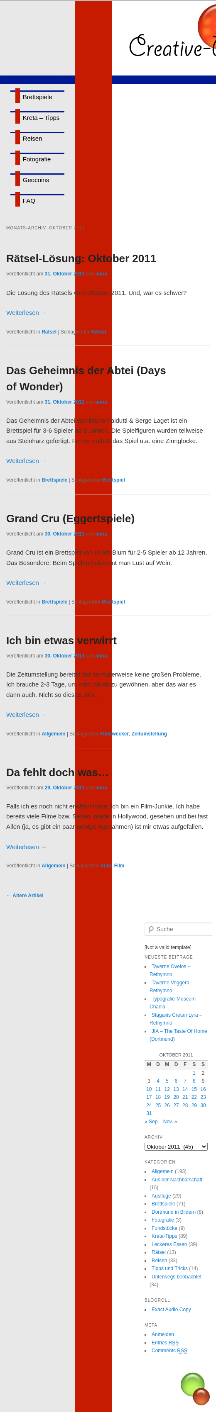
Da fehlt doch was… (57, 772)
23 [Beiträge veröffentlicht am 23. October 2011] (203, 1097)
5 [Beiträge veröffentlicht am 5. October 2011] (167, 1081)
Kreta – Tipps (41, 117)
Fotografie (37, 159)
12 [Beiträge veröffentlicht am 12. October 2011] (167, 1089)
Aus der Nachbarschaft (177, 1180)
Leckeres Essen (169, 1244)
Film (119, 866)
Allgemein (53, 734)
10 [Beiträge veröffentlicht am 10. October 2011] (149, 1089)
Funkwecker (114, 734)
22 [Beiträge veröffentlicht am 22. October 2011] (194, 1097)
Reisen (32, 138)
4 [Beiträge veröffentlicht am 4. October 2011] (158, 1081)
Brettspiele (37, 96)
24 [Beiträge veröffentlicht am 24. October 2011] (149, 1105)
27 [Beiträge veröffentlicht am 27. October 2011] (176, 1105)
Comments (169, 1351)
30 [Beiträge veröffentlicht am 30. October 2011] (203, 1105)
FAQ (29, 200)
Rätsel (49, 332)
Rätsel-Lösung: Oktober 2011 (81, 258)
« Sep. (152, 1122)
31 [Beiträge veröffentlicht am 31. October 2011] (149, 1113)
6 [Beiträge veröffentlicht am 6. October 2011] (176, 1081)
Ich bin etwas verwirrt (61, 640)
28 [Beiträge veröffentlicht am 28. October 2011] (185, 1105)
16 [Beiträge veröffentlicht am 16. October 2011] (203, 1089)
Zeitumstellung (149, 734)
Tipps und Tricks (170, 1268)
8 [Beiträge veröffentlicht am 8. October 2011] (194, 1081)
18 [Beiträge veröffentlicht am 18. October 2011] (158, 1097)
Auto (105, 866)
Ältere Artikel (25, 895)
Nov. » (170, 1122)
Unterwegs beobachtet (176, 1277)
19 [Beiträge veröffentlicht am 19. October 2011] (167, 1097)
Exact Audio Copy (171, 1309)
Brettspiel (113, 480)
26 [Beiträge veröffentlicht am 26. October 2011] (167, 1105)
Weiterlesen (26, 312)
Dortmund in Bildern (174, 1212)
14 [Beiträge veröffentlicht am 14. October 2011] (185, 1089)
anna (101, 274)
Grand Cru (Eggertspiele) (70, 518)
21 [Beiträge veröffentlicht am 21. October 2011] (185, 1097)
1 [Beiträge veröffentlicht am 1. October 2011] (194, 1073)
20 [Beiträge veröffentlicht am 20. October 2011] (176, 1097)
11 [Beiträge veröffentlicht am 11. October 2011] (158, 1089)
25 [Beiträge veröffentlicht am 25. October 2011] (158, 1105)
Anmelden (163, 1334)
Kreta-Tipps (164, 1236)
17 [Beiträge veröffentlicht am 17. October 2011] (149, 1097)
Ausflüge (161, 1196)
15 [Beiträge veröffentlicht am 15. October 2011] (194, 1089)
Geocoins (36, 179)
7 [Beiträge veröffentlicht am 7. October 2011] (185, 1081)
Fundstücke (164, 1228)
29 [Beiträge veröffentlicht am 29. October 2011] (194, 1105)
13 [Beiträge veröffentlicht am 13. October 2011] (176, 1089)
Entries (165, 1343)
